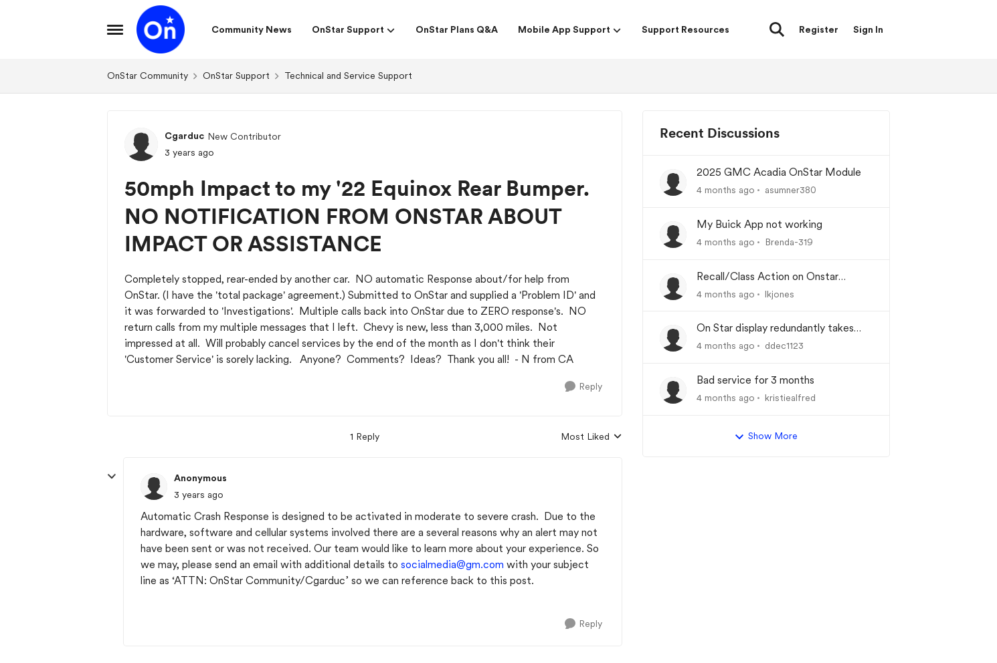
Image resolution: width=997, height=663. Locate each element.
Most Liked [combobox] (591, 437)
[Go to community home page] (161, 29)
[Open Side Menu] (115, 29)
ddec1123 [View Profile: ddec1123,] (784, 345)
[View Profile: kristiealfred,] (673, 390)
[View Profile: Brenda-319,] (673, 234)
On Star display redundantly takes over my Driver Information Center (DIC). (778, 328)
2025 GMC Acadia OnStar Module (779, 172)
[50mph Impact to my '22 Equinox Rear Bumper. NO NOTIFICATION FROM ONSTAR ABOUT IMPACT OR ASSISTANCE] (198, 495)
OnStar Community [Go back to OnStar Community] (147, 75)
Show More (766, 436)
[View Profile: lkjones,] (673, 286)
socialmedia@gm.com (452, 564)
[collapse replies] (112, 477)
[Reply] (583, 387)
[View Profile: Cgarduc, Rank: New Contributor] (141, 144)
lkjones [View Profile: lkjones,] (779, 293)
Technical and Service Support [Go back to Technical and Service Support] (348, 75)
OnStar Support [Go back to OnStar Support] (236, 75)
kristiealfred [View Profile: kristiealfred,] (790, 397)
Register (818, 29)
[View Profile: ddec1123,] (673, 338)
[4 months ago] (726, 190)
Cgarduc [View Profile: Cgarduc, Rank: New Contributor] (184, 135)
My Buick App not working (759, 224)
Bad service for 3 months (755, 380)
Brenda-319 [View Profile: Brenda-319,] (789, 242)
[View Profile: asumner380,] (673, 182)
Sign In (868, 29)
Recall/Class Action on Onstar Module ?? (767, 277)
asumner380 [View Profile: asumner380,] (790, 189)
